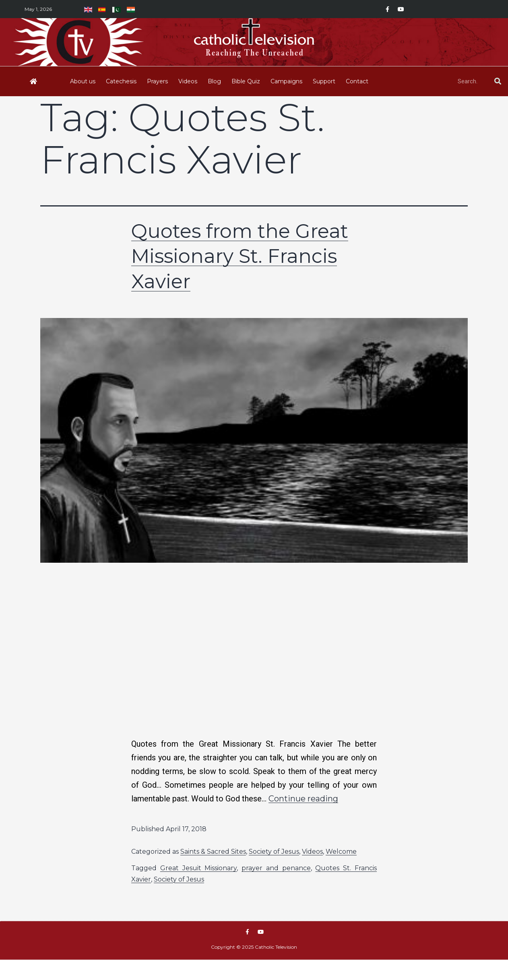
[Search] (497, 81)
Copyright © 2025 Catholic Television (254, 947)
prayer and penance (276, 868)
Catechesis (121, 81)
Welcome (341, 851)
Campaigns (286, 81)
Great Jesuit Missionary (198, 868)
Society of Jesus (274, 851)
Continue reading (303, 798)
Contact (357, 81)
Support (324, 81)
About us (82, 81)
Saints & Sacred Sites (213, 851)
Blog (214, 81)
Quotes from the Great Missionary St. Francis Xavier (239, 256)
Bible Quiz (245, 81)
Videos (187, 81)
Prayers (157, 81)
